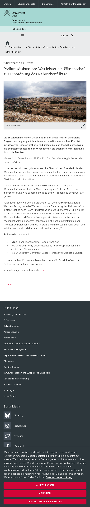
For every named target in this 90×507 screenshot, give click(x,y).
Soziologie (9, 390)
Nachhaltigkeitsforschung (16, 379)
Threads (13, 436)
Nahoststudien (19, 29)
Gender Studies (11, 367)
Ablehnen (45, 493)
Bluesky (13, 415)
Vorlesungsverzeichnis (15, 314)
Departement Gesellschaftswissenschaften (27, 21)
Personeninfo (10, 338)
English (7, 4)
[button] (22, 35)
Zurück (9, 284)
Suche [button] (67, 35)
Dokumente (48, 4)
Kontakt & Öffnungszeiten (73, 4)
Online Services (11, 326)
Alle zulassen (45, 485)
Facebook (14, 446)
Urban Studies (10, 396)
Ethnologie (9, 361)
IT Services (9, 320)
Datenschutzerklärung (59, 477)
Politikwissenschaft (13, 384)
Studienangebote (26, 4)
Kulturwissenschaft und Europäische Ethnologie (27, 373)
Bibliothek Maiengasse (15, 349)
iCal (43, 270)
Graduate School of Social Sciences (22, 343)
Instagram (15, 425)
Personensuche (11, 332)
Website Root (7, 43)
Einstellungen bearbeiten (45, 501)
